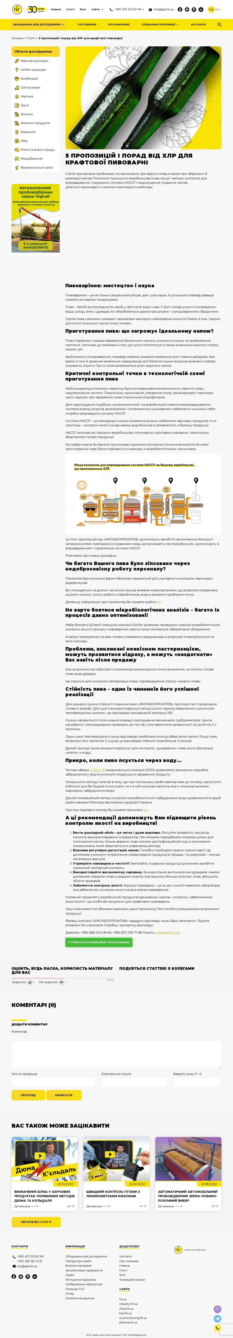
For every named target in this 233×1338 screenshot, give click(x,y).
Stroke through (29, 1038)
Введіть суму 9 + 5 (187, 1074)
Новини (47, 9)
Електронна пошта (116, 1074)
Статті (62, 9)
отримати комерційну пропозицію (99, 942)
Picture (52, 1038)
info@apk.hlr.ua (168, 932)
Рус (217, 9)
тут (159, 602)
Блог (75, 9)
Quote (38, 1038)
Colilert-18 (97, 770)
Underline (24, 1038)
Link (47, 1038)
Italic (19, 1038)
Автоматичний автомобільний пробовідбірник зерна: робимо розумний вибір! (188, 1196)
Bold (14, 1038)
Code (42, 1038)
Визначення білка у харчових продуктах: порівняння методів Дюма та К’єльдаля (43, 1196)
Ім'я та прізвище (24, 1074)
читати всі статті (36, 1222)
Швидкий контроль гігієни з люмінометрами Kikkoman (113, 1194)
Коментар (19, 1031)
